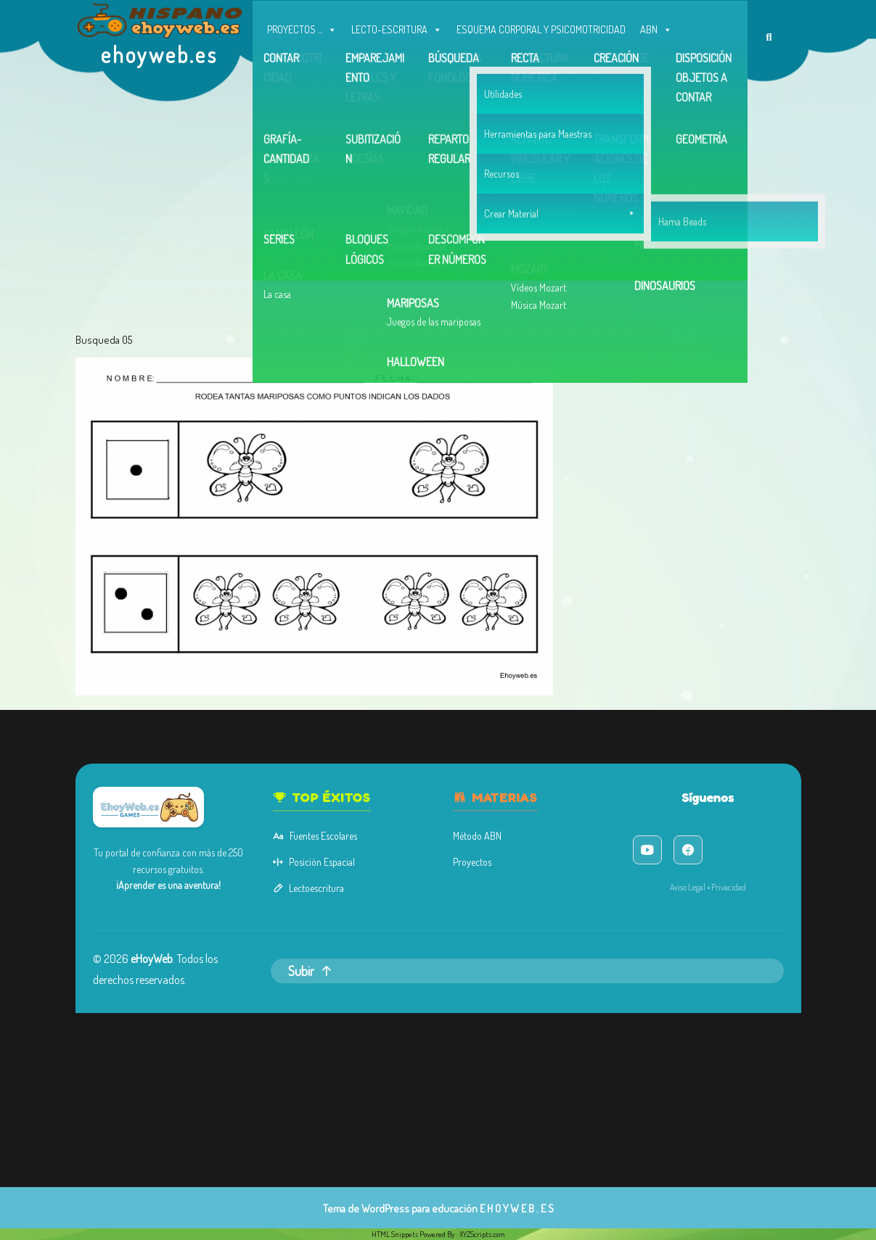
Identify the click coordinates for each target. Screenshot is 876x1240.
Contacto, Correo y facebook (589, 58)
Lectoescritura (358, 887)
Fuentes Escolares (362, 855)
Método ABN (462, 855)
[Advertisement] (438, 217)
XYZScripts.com (482, 1234)
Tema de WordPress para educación (400, 1208)
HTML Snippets (395, 1234)
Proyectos (458, 871)
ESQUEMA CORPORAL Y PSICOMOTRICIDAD (541, 29)
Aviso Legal (591, 887)
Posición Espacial (362, 871)
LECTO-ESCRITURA (396, 26)
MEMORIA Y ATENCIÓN (375, 58)
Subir (360, 938)
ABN (656, 26)
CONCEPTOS (292, 58)
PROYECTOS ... (302, 26)
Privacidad (615, 887)
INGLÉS (447, 58)
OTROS (498, 55)
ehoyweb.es (159, 54)
